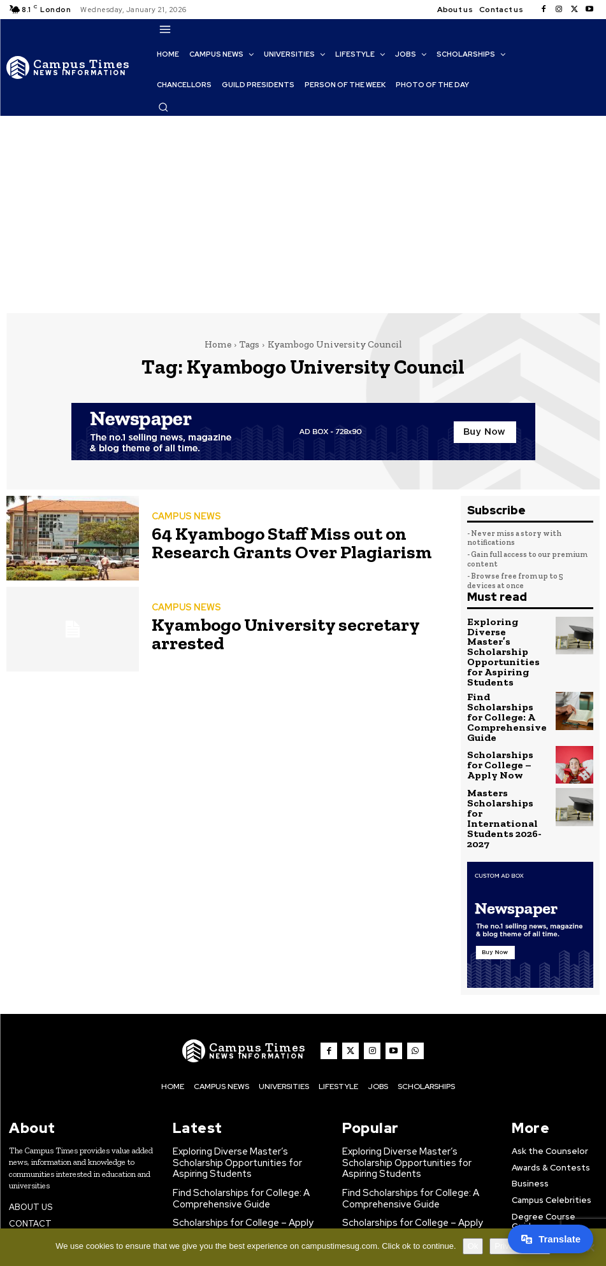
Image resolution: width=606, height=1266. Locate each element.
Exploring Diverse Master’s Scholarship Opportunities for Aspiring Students (507, 638)
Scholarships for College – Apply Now (502, 722)
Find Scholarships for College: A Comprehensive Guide (505, 682)
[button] (163, 107)
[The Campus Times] (68, 67)
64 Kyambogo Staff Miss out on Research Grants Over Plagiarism (294, 542)
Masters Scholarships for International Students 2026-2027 (506, 764)
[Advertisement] (303, 211)
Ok (473, 1246)
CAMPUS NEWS (183, 519)
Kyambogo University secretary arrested (296, 633)
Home (218, 344)
